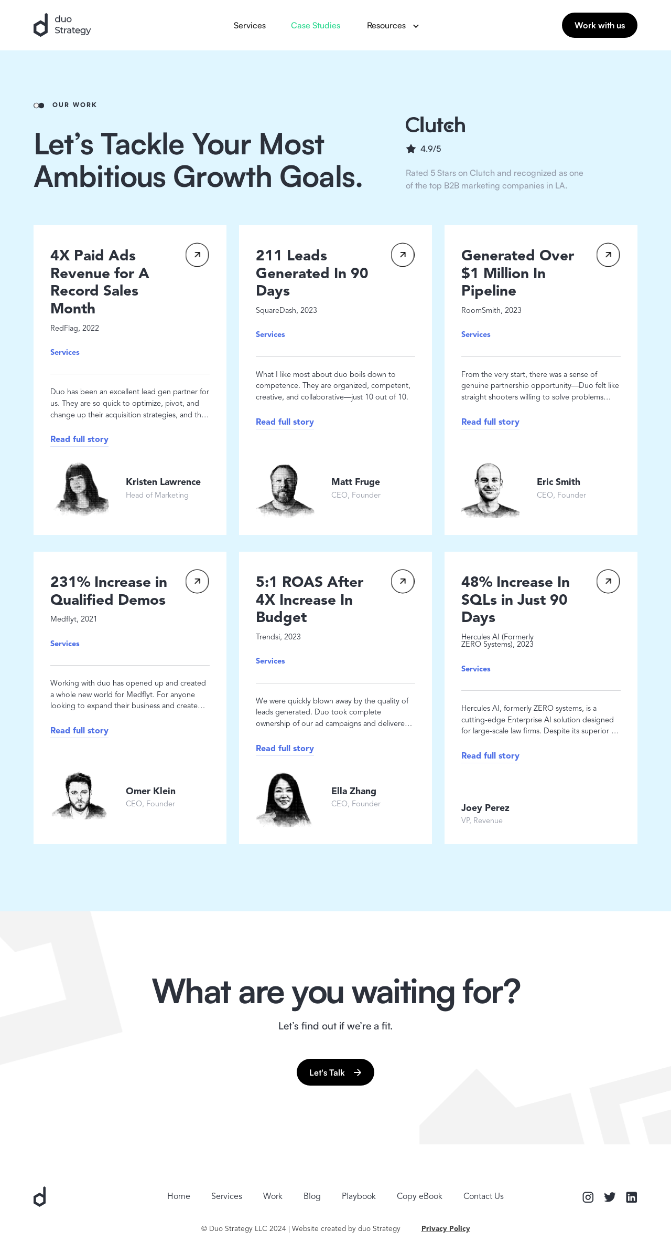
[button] (392, 25)
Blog (312, 1197)
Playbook (359, 1197)
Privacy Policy (445, 1229)
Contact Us (483, 1197)
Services (250, 25)
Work (273, 1197)
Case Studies (315, 25)
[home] (62, 25)
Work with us (600, 25)
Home (178, 1197)
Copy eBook (419, 1197)
